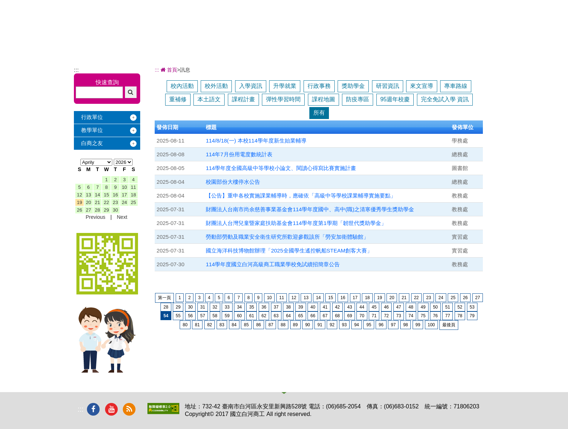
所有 (319, 113)
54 (165, 315)
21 (97, 202)
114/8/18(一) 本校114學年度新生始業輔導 (256, 140)
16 (115, 194)
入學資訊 (250, 86)
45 (374, 307)
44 (361, 307)
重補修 (178, 99)
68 (337, 315)
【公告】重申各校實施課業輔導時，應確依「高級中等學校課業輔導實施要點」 (301, 195)
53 (472, 307)
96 (381, 324)
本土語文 (209, 99)
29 (106, 210)
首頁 (168, 70)
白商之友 (92, 143)
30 (115, 210)
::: (76, 70)
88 (283, 324)
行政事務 (319, 86)
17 (124, 194)
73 (398, 315)
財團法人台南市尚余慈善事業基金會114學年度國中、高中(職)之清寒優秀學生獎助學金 (310, 209)
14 (97, 194)
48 (411, 307)
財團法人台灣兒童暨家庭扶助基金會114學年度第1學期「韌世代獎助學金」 (296, 223)
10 (124, 187)
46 (386, 307)
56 (190, 315)
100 (431, 324)
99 (417, 324)
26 (79, 210)
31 (202, 307)
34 (239, 307)
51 (447, 307)
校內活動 (182, 86)
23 (115, 202)
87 (270, 324)
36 (264, 307)
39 (300, 307)
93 (344, 324)
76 (435, 315)
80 (185, 324)
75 (423, 315)
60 (239, 315)
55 (178, 315)
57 (202, 315)
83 (222, 324)
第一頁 (164, 297)
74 (411, 315)
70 (361, 315)
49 (423, 307)
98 (405, 324)
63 (276, 315)
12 (79, 194)
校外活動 (216, 86)
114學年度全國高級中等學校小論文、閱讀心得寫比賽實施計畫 (281, 168)
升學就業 (284, 86)
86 (258, 324)
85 (246, 324)
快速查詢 (107, 82)
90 (307, 324)
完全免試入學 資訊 (445, 99)
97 (393, 324)
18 (133, 194)
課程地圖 (323, 99)
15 (106, 194)
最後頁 (448, 324)
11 (133, 187)
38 (288, 307)
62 (264, 315)
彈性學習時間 (283, 99)
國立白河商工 (125, 17)
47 (398, 307)
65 (300, 315)
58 (215, 315)
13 (88, 194)
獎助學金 (353, 86)
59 (227, 315)
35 (251, 307)
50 (435, 307)
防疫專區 (357, 99)
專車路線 (455, 86)
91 (319, 324)
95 (368, 324)
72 (386, 315)
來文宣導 (421, 86)
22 (106, 202)
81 (197, 324)
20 (88, 202)
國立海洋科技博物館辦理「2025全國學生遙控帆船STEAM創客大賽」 (289, 250)
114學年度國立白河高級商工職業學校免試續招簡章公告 (273, 264)
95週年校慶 (395, 99)
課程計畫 (243, 99)
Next (122, 217)
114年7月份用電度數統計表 (239, 154)
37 (276, 307)
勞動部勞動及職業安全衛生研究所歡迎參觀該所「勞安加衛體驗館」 (287, 237)
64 (288, 315)
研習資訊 (387, 86)
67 (325, 315)
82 (209, 324)
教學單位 (92, 130)
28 (97, 210)
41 (325, 307)
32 (215, 307)
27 (88, 210)
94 (356, 324)
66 (312, 315)
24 (124, 202)
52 (460, 307)
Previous (95, 217)
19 (79, 202)
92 (332, 324)
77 (447, 315)
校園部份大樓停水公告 (233, 182)
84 (234, 324)
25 (133, 202)
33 (227, 307)
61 (251, 315)
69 (349, 315)
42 (337, 307)
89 (295, 324)
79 (472, 315)
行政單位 (92, 117)
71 (374, 315)
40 (312, 307)
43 (349, 307)
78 (460, 315)
